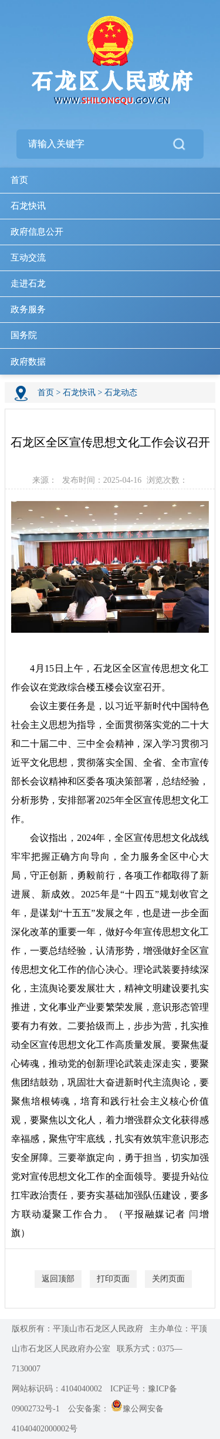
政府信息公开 (37, 231)
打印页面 (113, 1278)
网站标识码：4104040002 (57, 1388)
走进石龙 (28, 283)
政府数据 (28, 361)
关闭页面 (168, 1278)
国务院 (24, 335)
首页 (19, 180)
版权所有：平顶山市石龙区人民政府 (77, 1328)
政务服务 (28, 309)
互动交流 (28, 257)
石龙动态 (120, 392)
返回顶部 (58, 1278)
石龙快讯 (28, 206)
